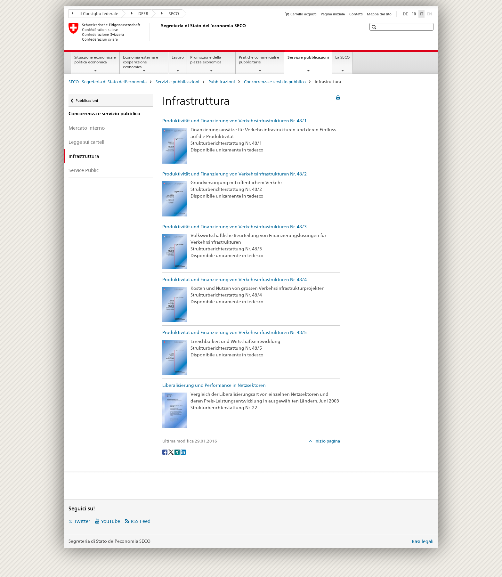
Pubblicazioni (221, 81)
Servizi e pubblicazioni (309, 59)
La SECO (342, 57)
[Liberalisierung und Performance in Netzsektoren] (174, 409)
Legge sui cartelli (87, 142)
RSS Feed (140, 521)
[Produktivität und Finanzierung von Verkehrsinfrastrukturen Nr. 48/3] (174, 251)
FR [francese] (413, 13)
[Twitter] (171, 451)
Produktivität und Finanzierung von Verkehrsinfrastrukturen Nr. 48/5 (234, 332)
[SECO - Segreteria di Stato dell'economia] (160, 32)
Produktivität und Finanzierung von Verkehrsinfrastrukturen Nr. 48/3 (234, 226)
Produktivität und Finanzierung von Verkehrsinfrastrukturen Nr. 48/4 (234, 279)
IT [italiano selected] (421, 13)
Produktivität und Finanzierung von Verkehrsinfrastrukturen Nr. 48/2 (234, 173)
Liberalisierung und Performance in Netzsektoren (214, 385)
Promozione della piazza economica (206, 59)
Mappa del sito (379, 14)
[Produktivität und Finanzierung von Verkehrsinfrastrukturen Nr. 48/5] (174, 357)
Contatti (356, 14)
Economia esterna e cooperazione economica (140, 62)
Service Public (84, 170)
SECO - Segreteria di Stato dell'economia (108, 81)
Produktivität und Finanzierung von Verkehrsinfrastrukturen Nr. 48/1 (234, 120)
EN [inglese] (430, 13)
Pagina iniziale (333, 14)
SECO (170, 13)
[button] (374, 27)
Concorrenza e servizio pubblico (275, 81)
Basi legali (422, 541)
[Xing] (177, 451)
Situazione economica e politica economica (95, 59)
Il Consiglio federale (95, 13)
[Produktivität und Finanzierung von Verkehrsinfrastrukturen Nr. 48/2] (174, 198)
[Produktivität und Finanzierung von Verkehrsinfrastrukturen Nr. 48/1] (174, 145)
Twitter (82, 521)
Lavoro (178, 57)
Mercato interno (87, 128)
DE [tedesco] (405, 13)
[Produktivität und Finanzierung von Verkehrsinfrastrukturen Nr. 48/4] (174, 304)
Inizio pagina (326, 440)
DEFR (140, 13)
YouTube (110, 521)
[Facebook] (165, 451)
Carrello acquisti (303, 14)
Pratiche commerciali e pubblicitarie (259, 59)
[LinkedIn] (183, 451)
